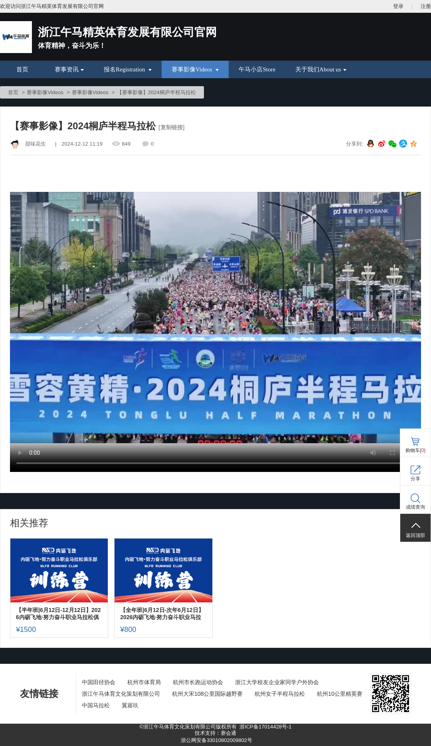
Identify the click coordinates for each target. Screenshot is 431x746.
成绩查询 (415, 507)
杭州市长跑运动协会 (198, 682)
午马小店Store (257, 69)
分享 (415, 479)
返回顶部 (415, 535)
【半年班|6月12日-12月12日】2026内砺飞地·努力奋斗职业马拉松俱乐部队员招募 (58, 614)
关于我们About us (320, 69)
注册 (426, 6)
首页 (22, 69)
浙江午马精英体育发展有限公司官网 (127, 32)
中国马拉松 (96, 705)
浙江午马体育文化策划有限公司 (121, 694)
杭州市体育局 (144, 682)
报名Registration (128, 69)
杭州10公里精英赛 (339, 694)
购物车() (415, 450)
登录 (398, 6)
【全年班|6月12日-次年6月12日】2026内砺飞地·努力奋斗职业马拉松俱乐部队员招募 (162, 614)
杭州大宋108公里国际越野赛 (207, 694)
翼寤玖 (130, 705)
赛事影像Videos (195, 69)
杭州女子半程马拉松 (280, 694)
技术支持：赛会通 (215, 733)
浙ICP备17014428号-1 (265, 727)
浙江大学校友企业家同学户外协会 (277, 682)
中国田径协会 (98, 682)
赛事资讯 (69, 69)
